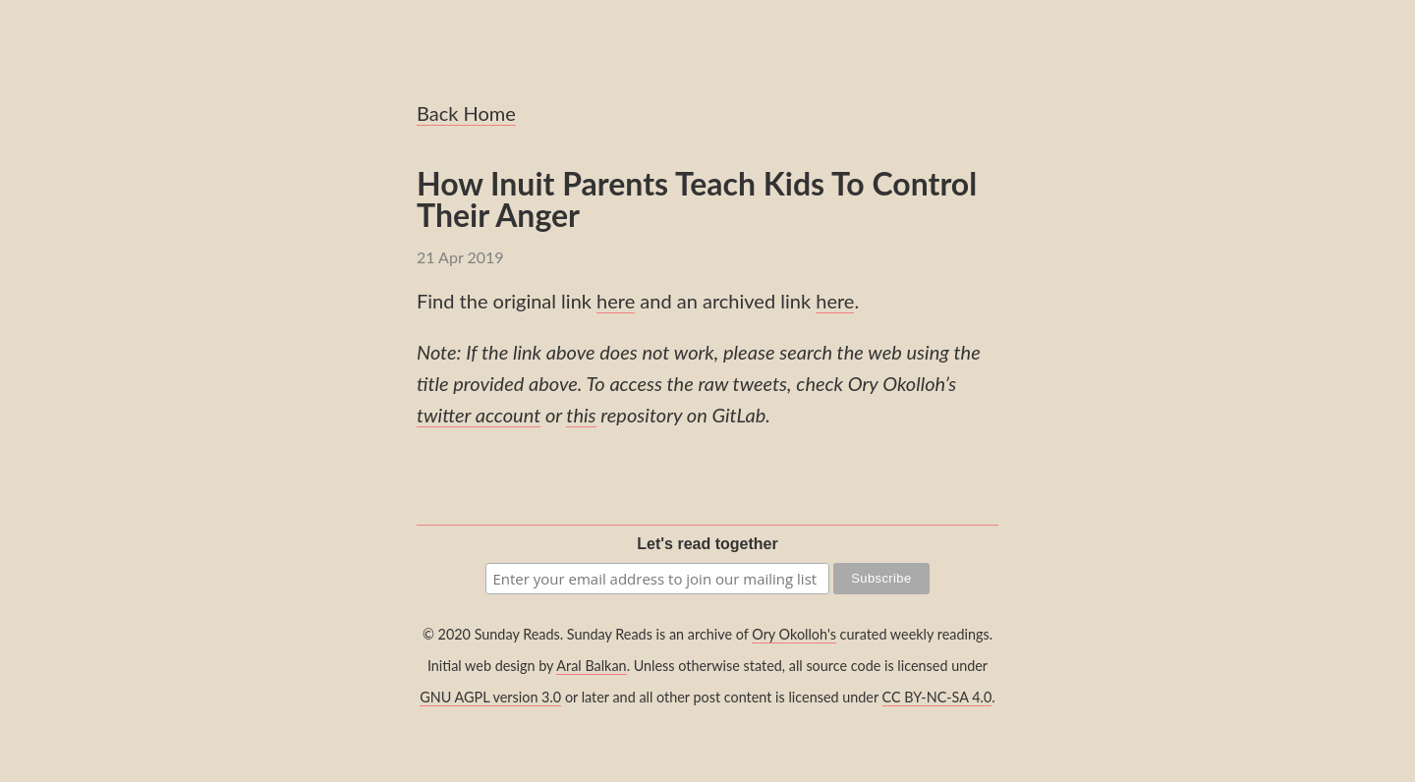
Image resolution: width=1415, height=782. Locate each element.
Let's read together (707, 543)
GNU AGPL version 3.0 (490, 697)
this (580, 414)
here (615, 300)
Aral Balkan (591, 665)
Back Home (466, 113)
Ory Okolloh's (794, 634)
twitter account (478, 414)
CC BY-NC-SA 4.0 (937, 697)
